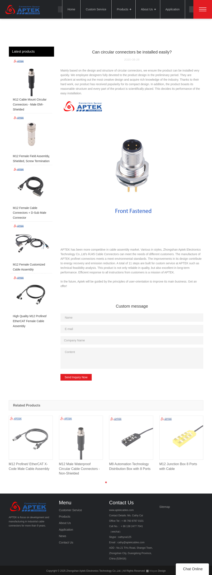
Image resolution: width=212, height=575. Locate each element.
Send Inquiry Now (76, 377)
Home (71, 9)
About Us (147, 9)
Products (122, 9)
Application (172, 9)
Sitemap (164, 506)
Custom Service (96, 9)
